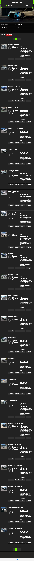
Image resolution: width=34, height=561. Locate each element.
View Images (29, 59)
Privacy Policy (15, 553)
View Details (11, 59)
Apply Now (22, 59)
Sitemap (23, 553)
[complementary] (31, 558)
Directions (19, 553)
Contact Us (17, 59)
